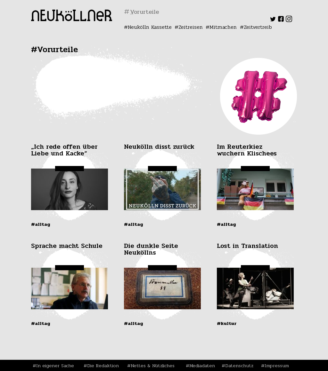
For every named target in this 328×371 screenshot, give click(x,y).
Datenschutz (239, 365)
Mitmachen (223, 27)
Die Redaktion (103, 365)
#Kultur (227, 323)
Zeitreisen (190, 27)
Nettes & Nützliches (153, 365)
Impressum (277, 365)
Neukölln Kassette (150, 27)
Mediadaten (202, 365)
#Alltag (40, 224)
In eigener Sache (55, 365)
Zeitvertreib (258, 27)
